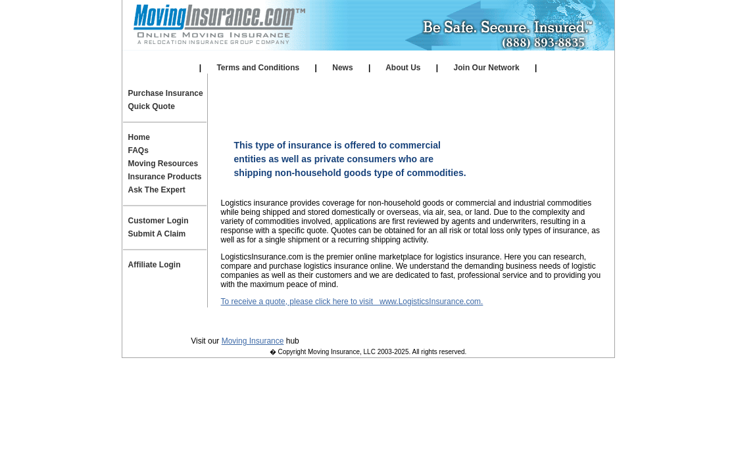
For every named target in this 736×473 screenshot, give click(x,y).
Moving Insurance (253, 341)
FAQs (138, 150)
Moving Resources (163, 163)
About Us (403, 67)
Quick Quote (151, 106)
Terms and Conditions (257, 67)
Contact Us (379, 322)
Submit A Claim (157, 233)
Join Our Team (451, 322)
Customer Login (158, 220)
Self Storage (366, 56)
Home (139, 137)
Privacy (214, 322)
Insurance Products (165, 176)
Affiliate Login (470, 56)
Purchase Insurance (165, 93)
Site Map (519, 322)
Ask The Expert (156, 189)
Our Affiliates (264, 56)
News (342, 67)
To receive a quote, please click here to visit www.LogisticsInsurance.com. (352, 301)
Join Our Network (486, 67)
